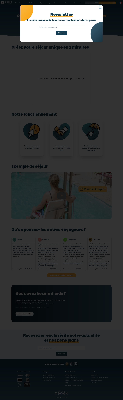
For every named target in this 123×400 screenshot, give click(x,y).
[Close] (100, 7)
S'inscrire (61, 33)
